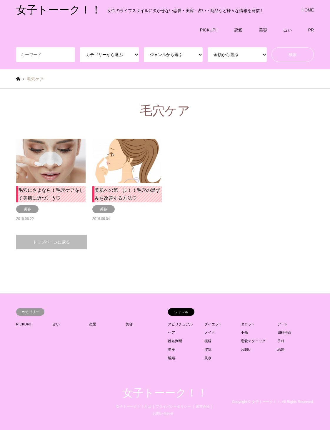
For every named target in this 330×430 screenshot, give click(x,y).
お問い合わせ (163, 413)
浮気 (207, 349)
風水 (207, 358)
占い (288, 30)
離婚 (171, 358)
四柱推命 (284, 332)
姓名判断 (175, 341)
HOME (307, 10)
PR (311, 30)
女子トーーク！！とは (133, 406)
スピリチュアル (180, 324)
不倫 (244, 332)
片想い (246, 349)
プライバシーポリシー (173, 406)
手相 (280, 341)
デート (282, 324)
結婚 (280, 349)
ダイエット (213, 324)
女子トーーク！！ (165, 393)
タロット (248, 324)
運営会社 (203, 406)
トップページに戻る (51, 242)
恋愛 (238, 30)
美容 (263, 30)
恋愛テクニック (253, 341)
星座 (171, 349)
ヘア (171, 332)
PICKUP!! (209, 30)
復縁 (207, 341)
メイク (209, 332)
